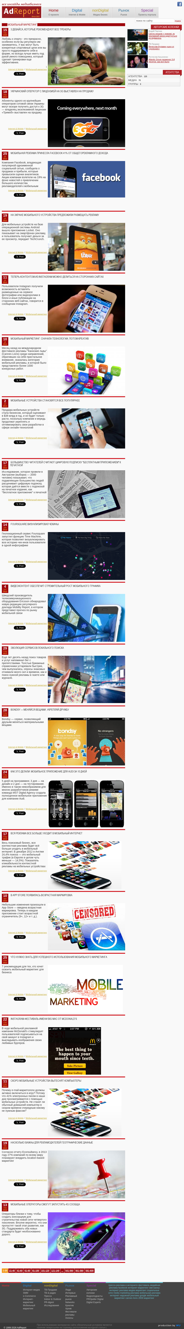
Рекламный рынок (71, 1297)
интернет (114, 1295)
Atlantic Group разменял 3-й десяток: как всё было (162, 60)
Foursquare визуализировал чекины (35, 524)
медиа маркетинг (137, 1290)
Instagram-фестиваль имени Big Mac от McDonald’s (44, 1018)
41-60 (20, 1270)
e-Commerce (29, 1296)
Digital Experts (93, 1302)
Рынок (123, 10)
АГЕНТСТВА (135, 76)
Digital (77, 10)
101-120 (45, 1270)
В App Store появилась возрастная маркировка (41, 895)
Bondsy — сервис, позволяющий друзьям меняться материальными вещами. (23, 722)
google (143, 1295)
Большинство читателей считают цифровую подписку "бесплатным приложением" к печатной (65, 464)
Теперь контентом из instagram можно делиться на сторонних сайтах (57, 276)
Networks (70, 1302)
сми (151, 1287)
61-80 (27, 1270)
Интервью (70, 1293)
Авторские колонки (91, 1291)
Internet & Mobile (16, 69)
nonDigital (100, 10)
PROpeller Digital (94, 1299)
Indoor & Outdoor (52, 1299)
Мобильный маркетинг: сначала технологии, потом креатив (50, 338)
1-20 (5, 1270)
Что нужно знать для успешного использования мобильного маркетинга (59, 957)
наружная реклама (129, 1295)
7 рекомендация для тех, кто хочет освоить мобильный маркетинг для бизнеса (23, 969)
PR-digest (49, 1302)
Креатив (69, 1305)
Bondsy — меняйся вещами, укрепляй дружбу (40, 709)
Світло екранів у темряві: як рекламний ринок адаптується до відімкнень (163, 36)
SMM (25, 1293)
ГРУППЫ (133, 84)
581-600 (90, 1270)
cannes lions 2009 (134, 1298)
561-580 (79, 1270)
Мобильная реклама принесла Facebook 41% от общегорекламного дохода (59, 153)
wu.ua (169, 1326)
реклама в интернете (127, 1285)
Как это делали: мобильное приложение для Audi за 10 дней (49, 771)
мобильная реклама (150, 1293)
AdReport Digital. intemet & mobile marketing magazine (21, 11)
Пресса (48, 1296)
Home (54, 10)
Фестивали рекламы (71, 1313)
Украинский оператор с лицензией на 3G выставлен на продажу (52, 91)
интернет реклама (118, 1290)
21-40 (12, 1270)
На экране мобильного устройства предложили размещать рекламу (55, 214)
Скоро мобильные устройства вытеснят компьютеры (46, 1080)
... (62, 1270)
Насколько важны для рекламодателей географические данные (52, 1142)
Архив (68, 1308)
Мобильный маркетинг (36, 69)
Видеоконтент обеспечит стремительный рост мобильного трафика (55, 586)
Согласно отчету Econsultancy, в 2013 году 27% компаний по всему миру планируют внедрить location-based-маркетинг (24, 1156)
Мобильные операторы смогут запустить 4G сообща (45, 1204)
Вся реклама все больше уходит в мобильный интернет (46, 833)
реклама (134, 1293)
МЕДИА (132, 80)
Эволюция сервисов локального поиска (37, 647)
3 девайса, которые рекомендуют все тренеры (41, 29)
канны (156, 1287)
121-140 (55, 1270)
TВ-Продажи (50, 1290)
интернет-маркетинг (138, 1287)
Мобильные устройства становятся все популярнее (45, 400)
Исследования (51, 1305)
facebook (122, 1287)
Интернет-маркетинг (28, 1301)
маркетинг (149, 1298)
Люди (68, 1290)
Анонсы (69, 1318)
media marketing (121, 1293)
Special (147, 10)
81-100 (35, 1270)
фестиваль (144, 1285)
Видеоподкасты (94, 1296)
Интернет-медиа (31, 1290)
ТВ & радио (50, 1293)
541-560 (69, 1270)
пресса (112, 1285)
